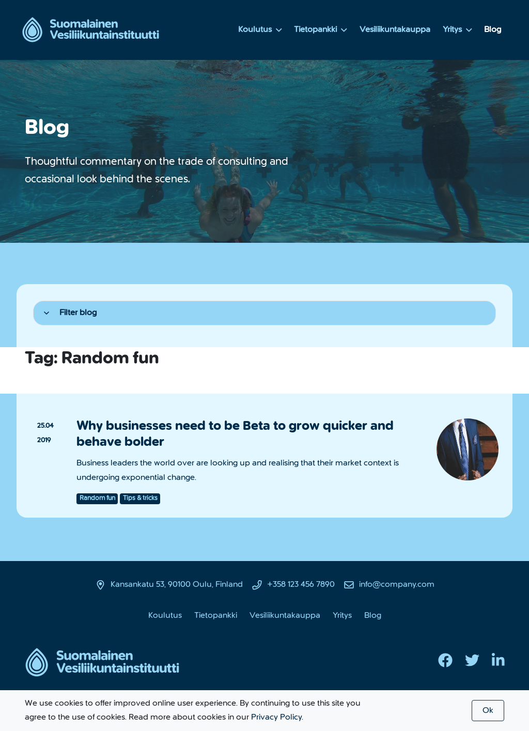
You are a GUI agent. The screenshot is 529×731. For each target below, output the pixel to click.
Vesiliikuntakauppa (395, 29)
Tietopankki (320, 29)
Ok (488, 710)
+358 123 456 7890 (301, 584)
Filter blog (70, 312)
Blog (492, 29)
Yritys (457, 29)
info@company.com (396, 584)
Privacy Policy (276, 717)
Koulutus (260, 29)
